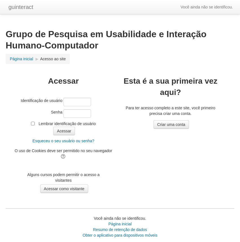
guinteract (20, 7)
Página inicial (120, 224)
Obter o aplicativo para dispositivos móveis (120, 235)
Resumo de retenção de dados (120, 229)
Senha (56, 112)
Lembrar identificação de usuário (67, 123)
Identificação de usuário (42, 100)
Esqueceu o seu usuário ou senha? (63, 141)
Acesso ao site (53, 59)
